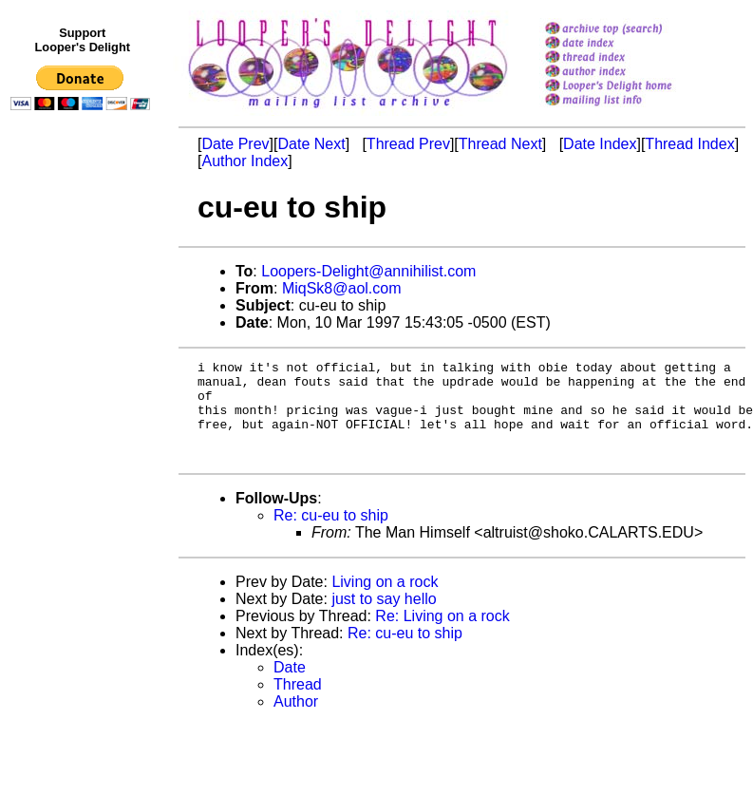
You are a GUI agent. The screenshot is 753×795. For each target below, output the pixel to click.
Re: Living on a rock (442, 636)
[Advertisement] (84, 510)
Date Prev (235, 144)
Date (289, 687)
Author (295, 721)
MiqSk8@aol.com (342, 288)
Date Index (599, 144)
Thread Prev (408, 144)
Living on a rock (384, 602)
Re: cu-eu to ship (330, 535)
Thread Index (689, 144)
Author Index (244, 161)
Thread (297, 704)
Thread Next (500, 144)
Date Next (311, 144)
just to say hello (383, 619)
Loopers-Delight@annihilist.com (368, 271)
